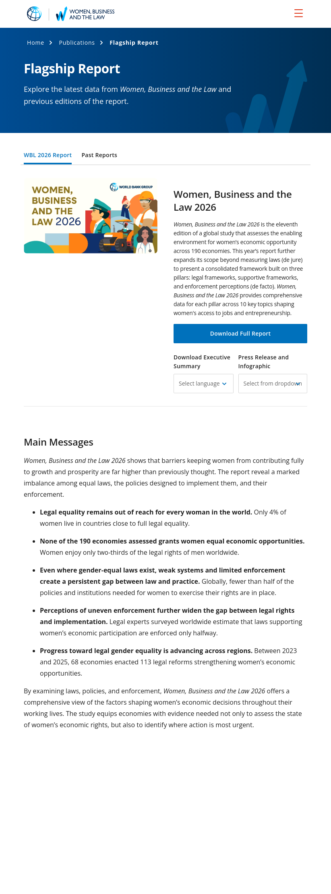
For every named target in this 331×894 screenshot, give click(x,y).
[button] (204, 383)
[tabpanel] (165, 536)
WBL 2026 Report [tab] (48, 155)
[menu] (298, 13)
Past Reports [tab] (99, 155)
